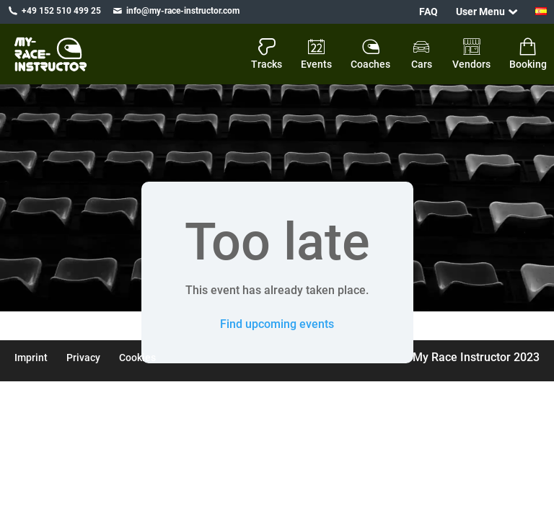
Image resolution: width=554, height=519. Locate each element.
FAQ (428, 11)
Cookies (137, 357)
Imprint (31, 357)
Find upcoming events (277, 324)
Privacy (83, 357)
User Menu (480, 11)
